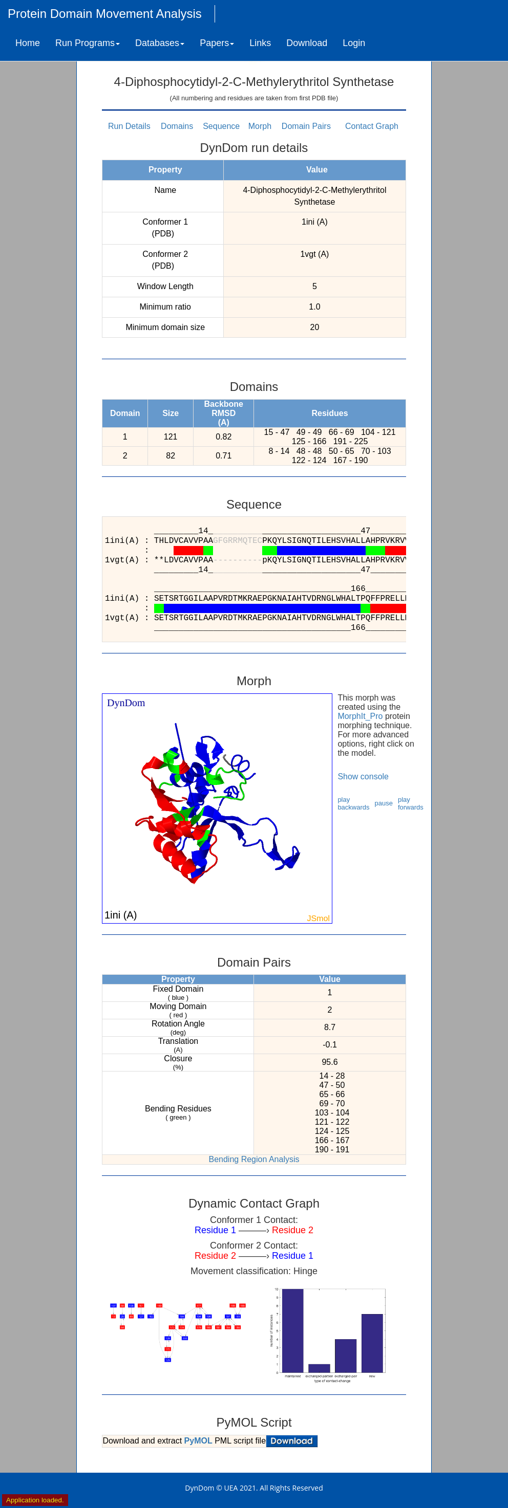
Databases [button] (159, 43)
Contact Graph (371, 126)
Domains (177, 126)
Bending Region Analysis (253, 1159)
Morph (259, 126)
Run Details (129, 126)
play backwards (353, 803)
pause (384, 803)
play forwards (411, 803)
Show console (363, 776)
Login (354, 43)
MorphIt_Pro (360, 716)
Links (260, 43)
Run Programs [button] (87, 43)
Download (306, 43)
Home (27, 43)
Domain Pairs (306, 126)
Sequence (221, 126)
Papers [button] (217, 43)
